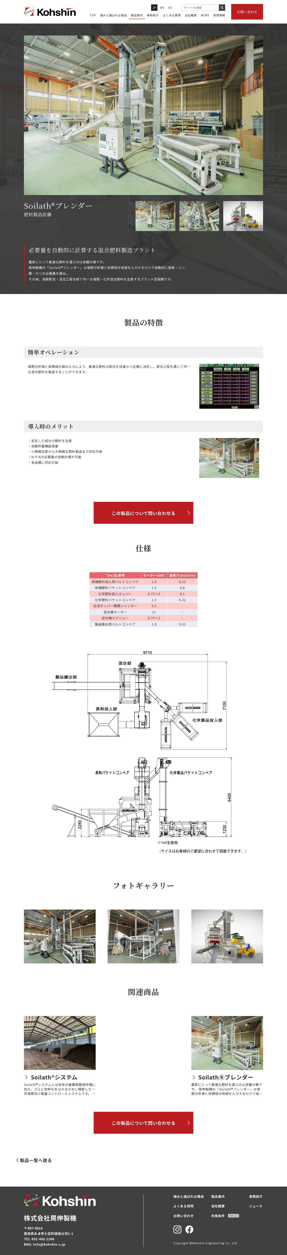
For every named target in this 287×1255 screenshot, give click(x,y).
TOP (93, 15)
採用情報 (219, 15)
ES (170, 8)
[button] (258, 115)
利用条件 (225, 1216)
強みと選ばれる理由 (113, 15)
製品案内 (137, 15)
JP (154, 8)
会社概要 (191, 15)
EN (162, 8)
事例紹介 (153, 15)
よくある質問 (172, 15)
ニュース (255, 1206)
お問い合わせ (247, 11)
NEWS (205, 15)
